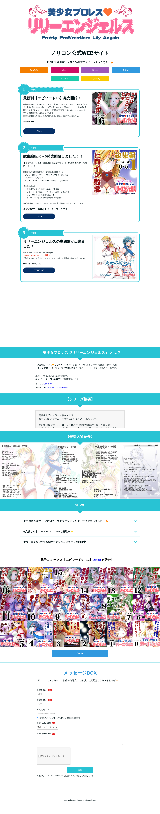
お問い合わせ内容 (44, 734)
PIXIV (125, 70)
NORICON (48, 384)
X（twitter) (95, 78)
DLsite (95, 70)
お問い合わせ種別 (44, 723)
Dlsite (39, 131)
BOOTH (64, 78)
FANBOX (34, 70)
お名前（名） (42, 700)
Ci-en (64, 70)
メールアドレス (43, 710)
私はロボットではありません (51, 758)
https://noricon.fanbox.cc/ (56, 387)
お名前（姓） (42, 690)
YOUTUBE (39, 270)
